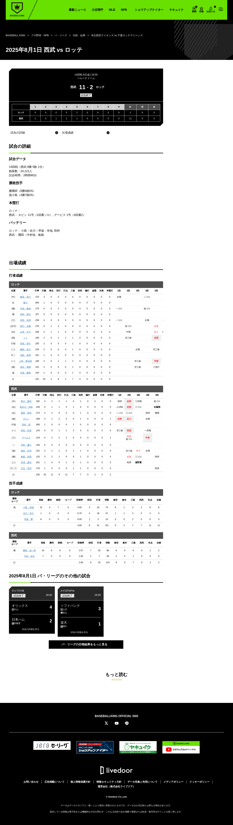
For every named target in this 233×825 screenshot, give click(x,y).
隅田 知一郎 (29, 550)
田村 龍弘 (25, 314)
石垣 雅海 (25, 373)
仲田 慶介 (26, 445)
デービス (26, 437)
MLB (112, 9)
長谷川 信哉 (26, 407)
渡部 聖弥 (26, 413)
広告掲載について (54, 781)
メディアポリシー (173, 781)
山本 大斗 (25, 332)
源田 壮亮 (26, 451)
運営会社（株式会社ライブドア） (116, 786)
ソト (25, 338)
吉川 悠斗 (28, 513)
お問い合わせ (31, 781)
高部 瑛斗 (25, 343)
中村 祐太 (29, 556)
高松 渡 (26, 424)
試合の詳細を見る (30, 629)
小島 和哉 (28, 507)
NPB (124, 9)
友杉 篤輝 (25, 367)
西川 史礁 (25, 326)
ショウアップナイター (149, 9)
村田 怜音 (26, 430)
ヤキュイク (176, 9)
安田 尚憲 (25, 320)
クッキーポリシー (199, 781)
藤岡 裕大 (25, 349)
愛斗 (25, 302)
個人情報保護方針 (80, 781)
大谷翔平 (97, 9)
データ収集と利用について (142, 781)
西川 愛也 (26, 401)
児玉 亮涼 (26, 468)
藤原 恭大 (25, 297)
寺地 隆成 (25, 308)
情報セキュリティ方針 (109, 781)
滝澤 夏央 (26, 462)
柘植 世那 (26, 456)
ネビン (26, 419)
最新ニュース (77, 9)
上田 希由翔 (25, 361)
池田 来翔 (25, 355)
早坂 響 (28, 519)
